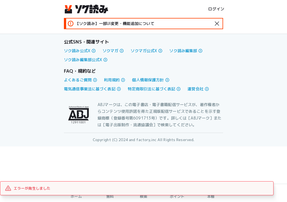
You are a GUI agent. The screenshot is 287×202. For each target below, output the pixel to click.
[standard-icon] (217, 23)
